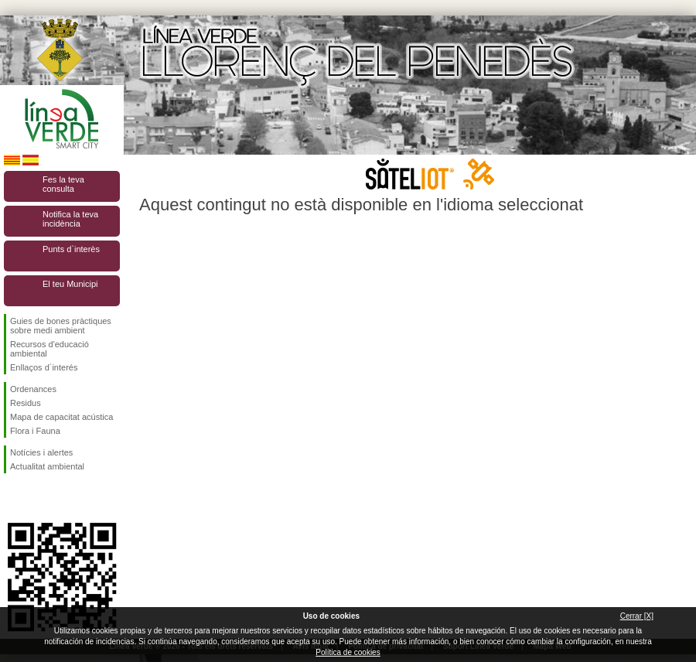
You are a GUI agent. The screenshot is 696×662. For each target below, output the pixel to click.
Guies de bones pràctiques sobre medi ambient (60, 325)
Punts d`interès (71, 249)
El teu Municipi (70, 283)
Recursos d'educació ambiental (49, 349)
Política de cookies (348, 652)
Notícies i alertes (41, 452)
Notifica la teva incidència (70, 219)
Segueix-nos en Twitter (38, 498)
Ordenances (33, 389)
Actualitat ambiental (47, 466)
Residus (25, 403)
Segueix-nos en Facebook (13, 498)
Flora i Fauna (35, 430)
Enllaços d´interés (43, 367)
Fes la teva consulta (63, 184)
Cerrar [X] (636, 616)
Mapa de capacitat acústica (61, 416)
